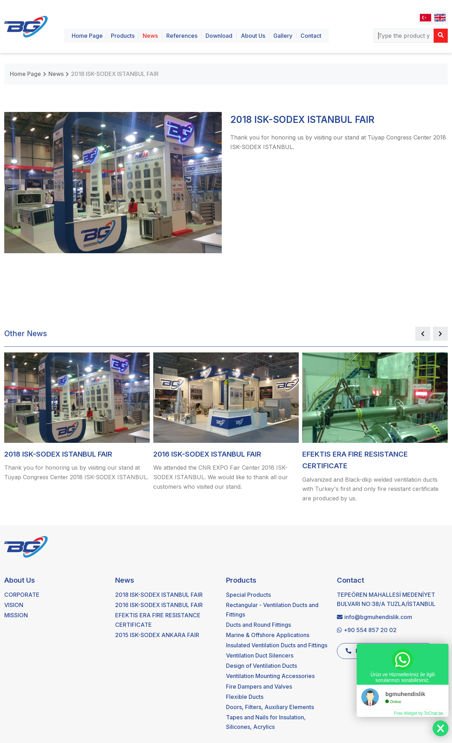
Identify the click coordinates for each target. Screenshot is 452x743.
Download (219, 35)
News (150, 35)
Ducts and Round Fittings (258, 624)
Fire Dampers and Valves (259, 686)
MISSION (16, 615)
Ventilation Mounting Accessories (270, 675)
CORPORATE (22, 594)
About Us (253, 35)
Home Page (87, 35)
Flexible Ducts (244, 696)
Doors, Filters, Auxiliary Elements (270, 707)
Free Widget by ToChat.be (418, 713)
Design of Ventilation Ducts (261, 665)
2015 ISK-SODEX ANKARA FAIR (157, 634)
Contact (311, 35)
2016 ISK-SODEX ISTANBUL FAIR (159, 604)
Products (123, 35)
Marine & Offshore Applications (267, 634)
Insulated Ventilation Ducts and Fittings (276, 645)
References (181, 35)
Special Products (248, 594)
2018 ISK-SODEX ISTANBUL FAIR (115, 73)
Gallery (282, 35)
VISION (13, 604)
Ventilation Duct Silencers (259, 655)
